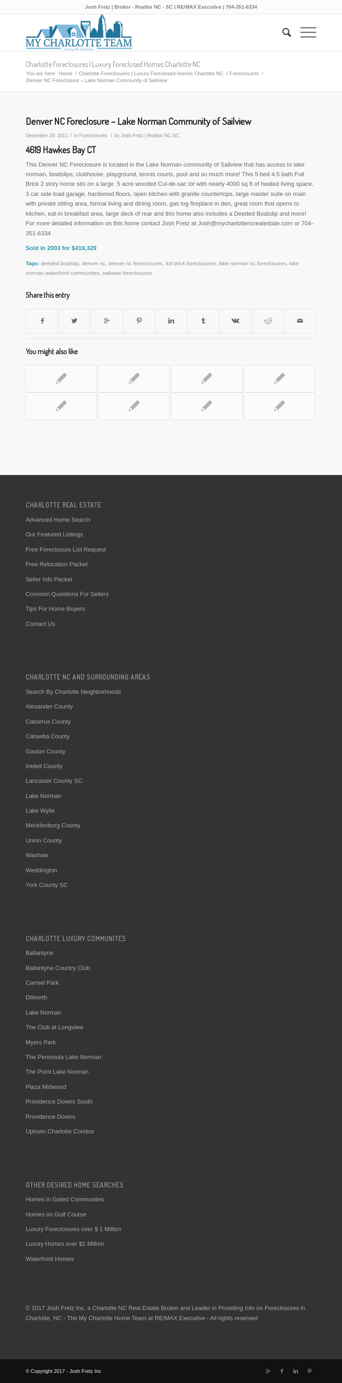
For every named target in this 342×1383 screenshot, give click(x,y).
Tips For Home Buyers (55, 608)
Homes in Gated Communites (65, 1199)
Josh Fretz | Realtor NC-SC (150, 135)
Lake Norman (43, 795)
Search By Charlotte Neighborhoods (73, 691)
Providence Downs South (59, 1101)
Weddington (41, 870)
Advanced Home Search (58, 519)
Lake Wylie (40, 810)
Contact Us (40, 623)
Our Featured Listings (54, 534)
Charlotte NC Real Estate (125, 1308)
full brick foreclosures (190, 263)
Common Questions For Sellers (67, 594)
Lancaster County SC (54, 780)
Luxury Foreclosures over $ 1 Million (73, 1229)
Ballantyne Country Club (58, 968)
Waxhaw (37, 855)
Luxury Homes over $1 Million (65, 1243)
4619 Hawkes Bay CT (61, 150)
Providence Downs (50, 1116)
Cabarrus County (48, 721)
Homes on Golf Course (56, 1214)
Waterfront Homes (50, 1258)
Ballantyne (40, 952)
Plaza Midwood (46, 1086)
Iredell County (44, 766)
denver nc (93, 263)
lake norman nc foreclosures (252, 263)
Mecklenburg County (53, 825)
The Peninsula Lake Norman (63, 1057)
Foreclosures (244, 73)
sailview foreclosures (127, 273)
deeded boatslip (60, 263)
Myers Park (41, 1042)
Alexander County (49, 706)
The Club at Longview (54, 1027)
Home (65, 73)
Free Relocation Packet (57, 564)
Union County (44, 840)
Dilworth (36, 997)
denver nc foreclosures (135, 263)
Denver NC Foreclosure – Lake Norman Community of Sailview (138, 121)
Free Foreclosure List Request (66, 549)
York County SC (47, 884)
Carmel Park (42, 982)
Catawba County (48, 736)
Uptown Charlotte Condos (60, 1131)
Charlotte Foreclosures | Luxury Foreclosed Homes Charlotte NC (113, 64)
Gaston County (46, 751)
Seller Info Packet (49, 579)
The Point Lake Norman (57, 1071)
